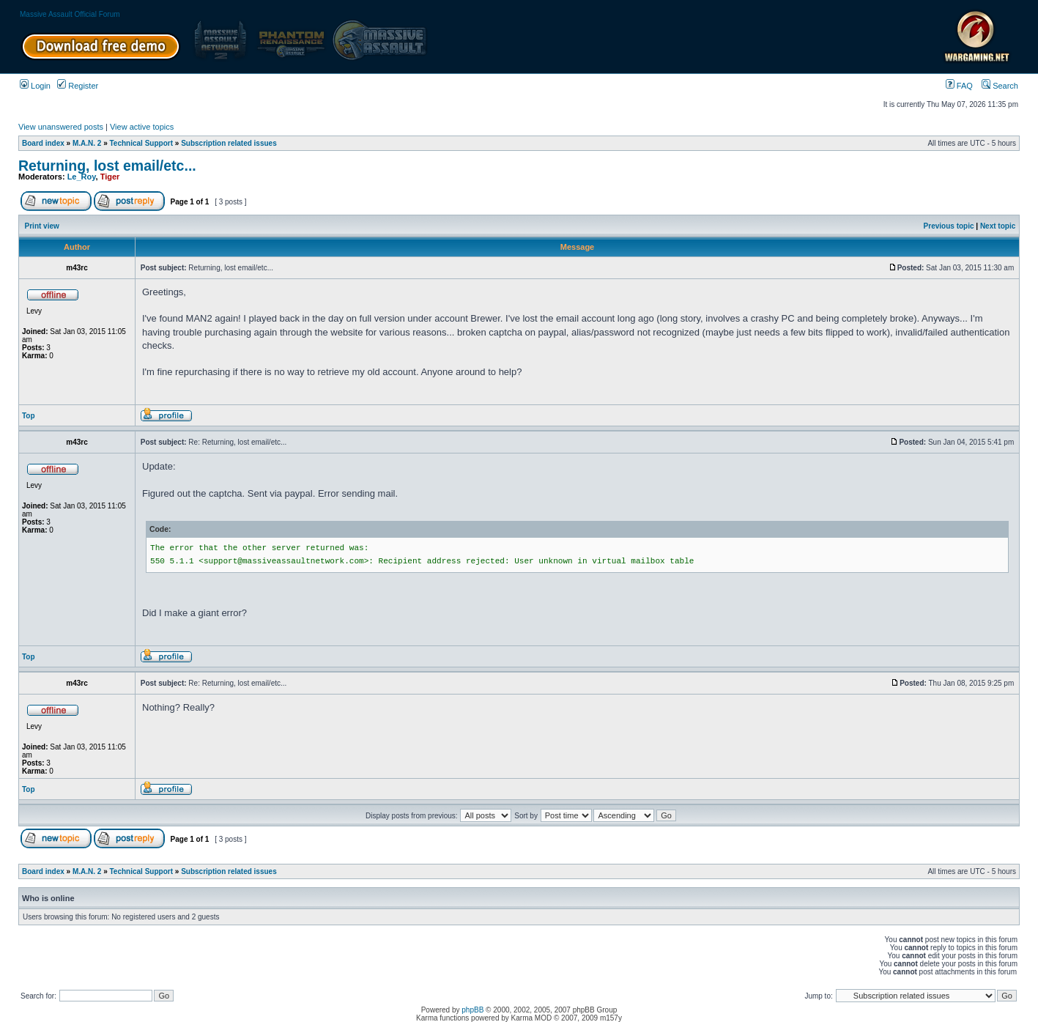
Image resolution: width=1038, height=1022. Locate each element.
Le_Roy (81, 176)
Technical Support (142, 143)
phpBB (472, 1010)
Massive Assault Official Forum (70, 14)
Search (1000, 85)
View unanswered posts (60, 126)
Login (35, 85)
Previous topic (949, 226)
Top (28, 416)
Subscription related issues (229, 143)
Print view (42, 226)
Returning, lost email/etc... (107, 166)
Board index (43, 143)
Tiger (110, 176)
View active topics (142, 126)
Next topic (997, 226)
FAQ (959, 85)
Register (77, 85)
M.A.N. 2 (87, 143)
